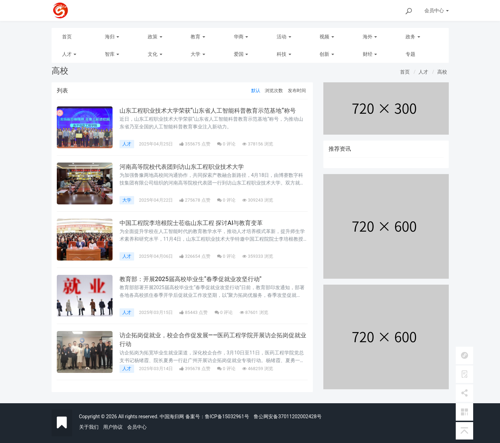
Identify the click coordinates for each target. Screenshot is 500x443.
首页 (67, 36)
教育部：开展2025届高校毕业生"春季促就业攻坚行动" (194, 279)
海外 (370, 36)
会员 (436, 10)
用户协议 (113, 427)
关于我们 (89, 427)
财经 (370, 54)
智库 (112, 54)
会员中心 (137, 427)
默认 (255, 90)
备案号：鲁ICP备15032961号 (217, 416)
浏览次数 (274, 90)
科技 (284, 54)
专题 (410, 54)
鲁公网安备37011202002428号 (287, 416)
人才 (69, 54)
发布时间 (297, 90)
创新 (327, 54)
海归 (112, 36)
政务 (413, 36)
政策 (155, 36)
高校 (442, 72)
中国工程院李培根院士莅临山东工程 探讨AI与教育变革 (195, 222)
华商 (241, 36)
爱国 (241, 54)
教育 (198, 36)
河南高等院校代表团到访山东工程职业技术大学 (185, 166)
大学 (198, 54)
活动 (284, 36)
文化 (155, 54)
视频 (327, 36)
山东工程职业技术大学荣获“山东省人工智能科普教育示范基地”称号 (213, 110)
